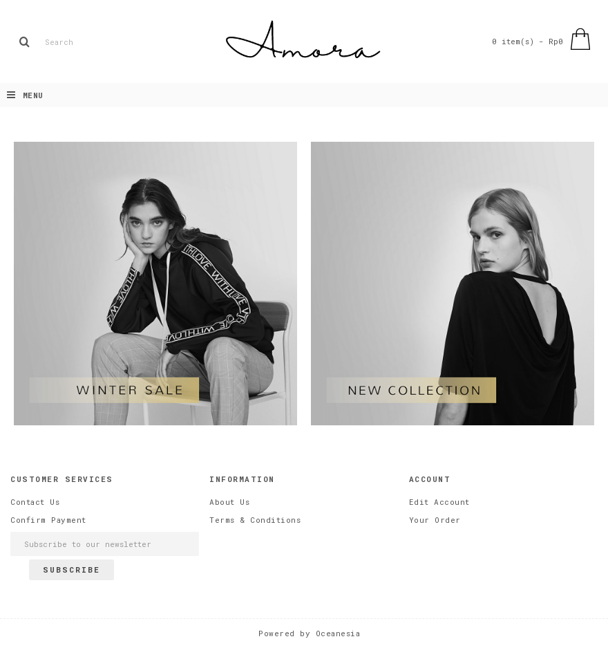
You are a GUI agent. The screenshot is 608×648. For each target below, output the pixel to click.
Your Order (435, 520)
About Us (229, 502)
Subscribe (71, 569)
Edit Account (439, 502)
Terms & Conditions (255, 520)
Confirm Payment (48, 520)
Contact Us (34, 502)
